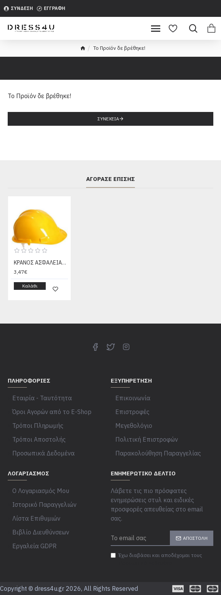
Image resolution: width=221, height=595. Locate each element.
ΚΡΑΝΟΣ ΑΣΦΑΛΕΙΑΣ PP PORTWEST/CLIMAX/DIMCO (41, 262)
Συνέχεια (108, 119)
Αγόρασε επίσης (110, 179)
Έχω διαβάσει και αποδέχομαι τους (156, 559)
